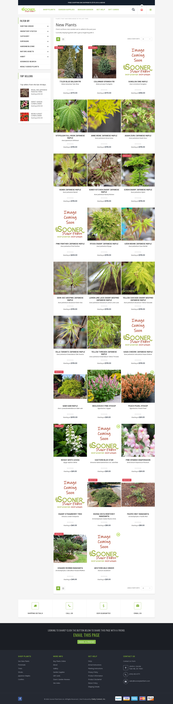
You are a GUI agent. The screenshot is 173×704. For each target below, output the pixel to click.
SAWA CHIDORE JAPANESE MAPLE (138, 352)
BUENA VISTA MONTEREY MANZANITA (104, 515)
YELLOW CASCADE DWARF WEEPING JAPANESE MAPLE (138, 299)
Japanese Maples (24, 676)
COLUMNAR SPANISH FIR (104, 82)
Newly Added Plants (29, 67)
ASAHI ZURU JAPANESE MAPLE (138, 136)
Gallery (55, 668)
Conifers (21, 679)
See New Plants (23, 661)
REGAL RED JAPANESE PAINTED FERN (39, 91)
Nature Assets (27, 52)
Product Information (95, 676)
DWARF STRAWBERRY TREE (70, 514)
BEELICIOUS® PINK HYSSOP (104, 406)
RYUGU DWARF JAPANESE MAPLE (104, 244)
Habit (22, 57)
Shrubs (20, 672)
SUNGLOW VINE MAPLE (138, 82)
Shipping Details (94, 687)
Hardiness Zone (27, 46)
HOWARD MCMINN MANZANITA (70, 568)
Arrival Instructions (94, 665)
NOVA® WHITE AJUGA (70, 460)
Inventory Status (28, 31)
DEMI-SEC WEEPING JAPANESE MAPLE (70, 299)
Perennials (21, 665)
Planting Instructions (95, 668)
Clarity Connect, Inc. (98, 699)
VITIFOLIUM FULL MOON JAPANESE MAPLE (70, 137)
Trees (20, 668)
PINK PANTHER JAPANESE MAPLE (70, 244)
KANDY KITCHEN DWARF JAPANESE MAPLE (104, 191)
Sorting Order (27, 26)
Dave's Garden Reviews (61, 679)
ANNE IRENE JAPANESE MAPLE (104, 136)
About (55, 665)
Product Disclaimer (95, 679)
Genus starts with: (133, 39)
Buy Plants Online (59, 661)
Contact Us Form (129, 661)
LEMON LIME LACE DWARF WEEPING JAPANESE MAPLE (104, 299)
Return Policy (93, 683)
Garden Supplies (59, 672)
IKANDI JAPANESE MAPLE (70, 190)
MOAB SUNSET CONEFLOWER (36, 115)
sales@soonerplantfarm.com (139, 681)
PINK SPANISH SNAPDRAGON (138, 460)
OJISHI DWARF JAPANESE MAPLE (138, 190)
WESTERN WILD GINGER (104, 568)
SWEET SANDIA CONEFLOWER (36, 103)
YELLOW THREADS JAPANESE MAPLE (104, 353)
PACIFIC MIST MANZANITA (138, 514)
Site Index (56, 683)
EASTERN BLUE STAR (104, 460)
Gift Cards (56, 676)
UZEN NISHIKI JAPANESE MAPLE (138, 244)
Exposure (24, 41)
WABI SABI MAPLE (70, 406)
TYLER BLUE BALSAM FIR (70, 82)
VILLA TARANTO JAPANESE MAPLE (70, 352)
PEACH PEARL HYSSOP (138, 406)
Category (24, 36)
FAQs (90, 661)
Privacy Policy (93, 672)
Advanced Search (28, 62)
